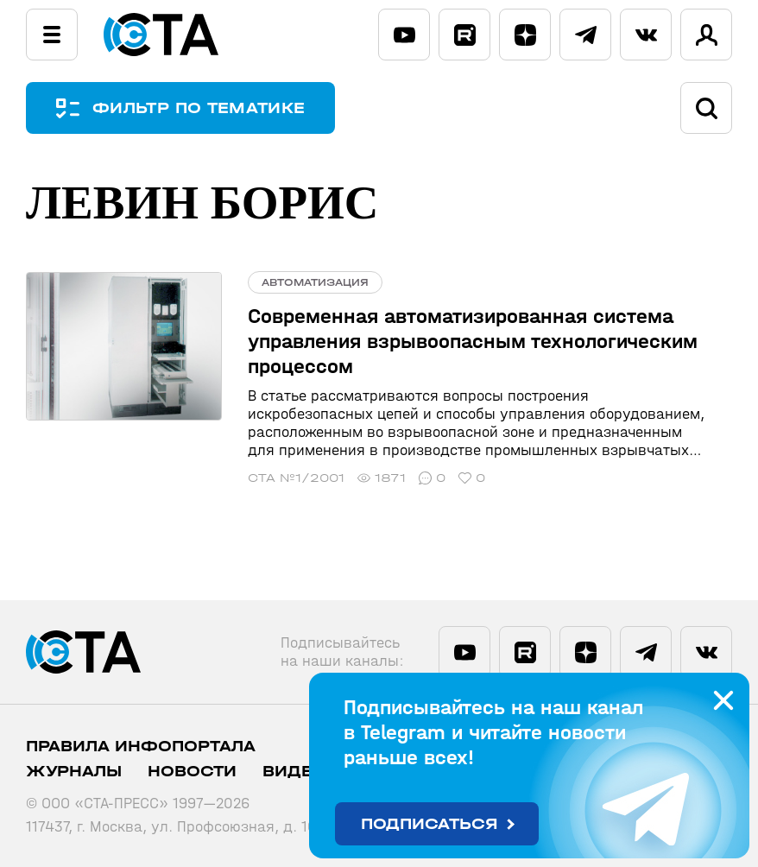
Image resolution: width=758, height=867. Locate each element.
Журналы (74, 772)
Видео (294, 772)
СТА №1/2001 (296, 478)
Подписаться (429, 824)
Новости (192, 772)
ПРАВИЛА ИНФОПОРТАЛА (141, 746)
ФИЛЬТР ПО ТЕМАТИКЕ (198, 108)
